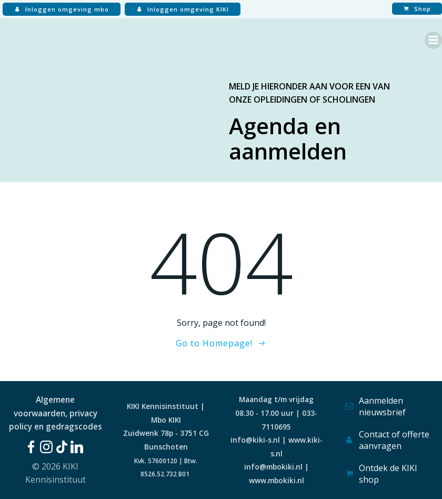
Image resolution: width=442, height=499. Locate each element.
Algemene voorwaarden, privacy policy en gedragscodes (55, 413)
